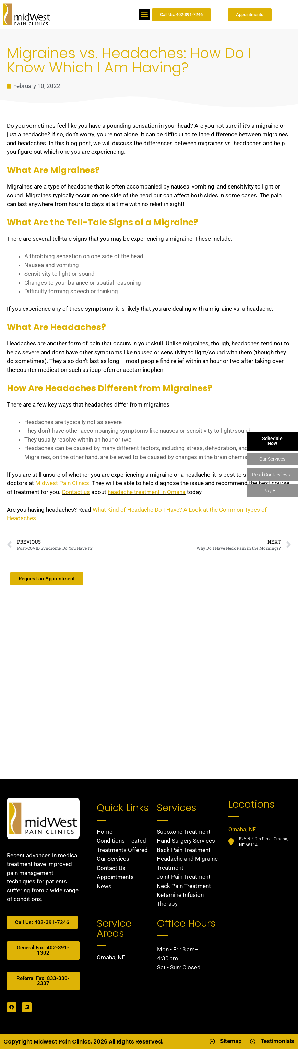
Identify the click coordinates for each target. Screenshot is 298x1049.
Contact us (76, 492)
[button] (144, 14)
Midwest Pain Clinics (62, 483)
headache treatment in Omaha (147, 492)
